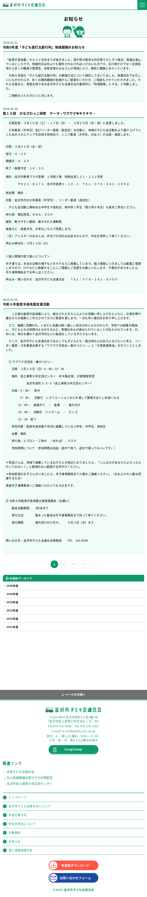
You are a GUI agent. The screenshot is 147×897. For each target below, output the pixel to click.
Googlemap (73, 749)
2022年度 (12, 618)
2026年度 (12, 585)
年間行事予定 (18, 815)
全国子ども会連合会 (20, 771)
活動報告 (15, 832)
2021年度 (12, 627)
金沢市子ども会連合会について (30, 806)
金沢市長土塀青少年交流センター (30, 783)
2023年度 (12, 610)
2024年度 (12, 602)
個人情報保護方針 (21, 850)
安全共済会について (22, 824)
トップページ (18, 797)
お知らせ (15, 841)
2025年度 (12, 594)
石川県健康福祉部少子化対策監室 (30, 777)
